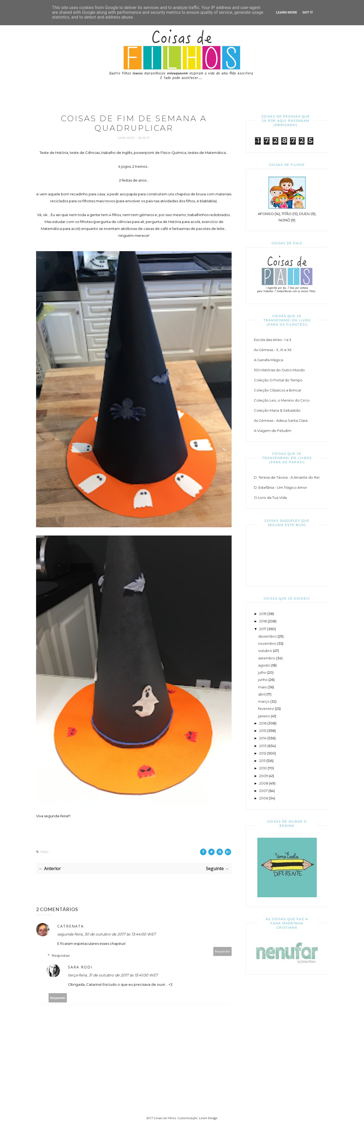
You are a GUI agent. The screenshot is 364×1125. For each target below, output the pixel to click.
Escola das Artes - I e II (272, 340)
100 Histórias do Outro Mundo (279, 370)
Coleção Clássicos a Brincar (277, 390)
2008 (263, 783)
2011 (262, 761)
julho (262, 672)
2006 (263, 798)
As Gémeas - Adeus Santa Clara (280, 420)
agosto (264, 665)
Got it (307, 12)
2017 (262, 629)
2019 (263, 614)
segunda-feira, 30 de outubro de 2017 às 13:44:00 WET (106, 934)
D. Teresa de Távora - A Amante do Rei (286, 477)
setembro (266, 658)
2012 (262, 753)
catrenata (70, 926)
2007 (263, 791)
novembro (267, 643)
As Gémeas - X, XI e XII (272, 350)
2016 (263, 723)
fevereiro (266, 708)
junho (263, 679)
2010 (263, 768)
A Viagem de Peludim (272, 430)
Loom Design (208, 1118)
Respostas (61, 956)
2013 (263, 746)
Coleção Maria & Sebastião (277, 410)
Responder (222, 951)
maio (262, 687)
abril (262, 694)
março (264, 701)
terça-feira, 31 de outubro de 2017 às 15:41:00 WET (113, 975)
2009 (263, 776)
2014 (263, 738)
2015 (262, 730)
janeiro (264, 716)
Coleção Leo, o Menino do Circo (282, 400)
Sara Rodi (127, 138)
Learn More (286, 12)
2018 (263, 621)
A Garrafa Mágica (268, 360)
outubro (265, 650)
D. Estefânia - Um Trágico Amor (280, 487)
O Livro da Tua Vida (270, 497)
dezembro (267, 636)
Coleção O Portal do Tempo (278, 380)
